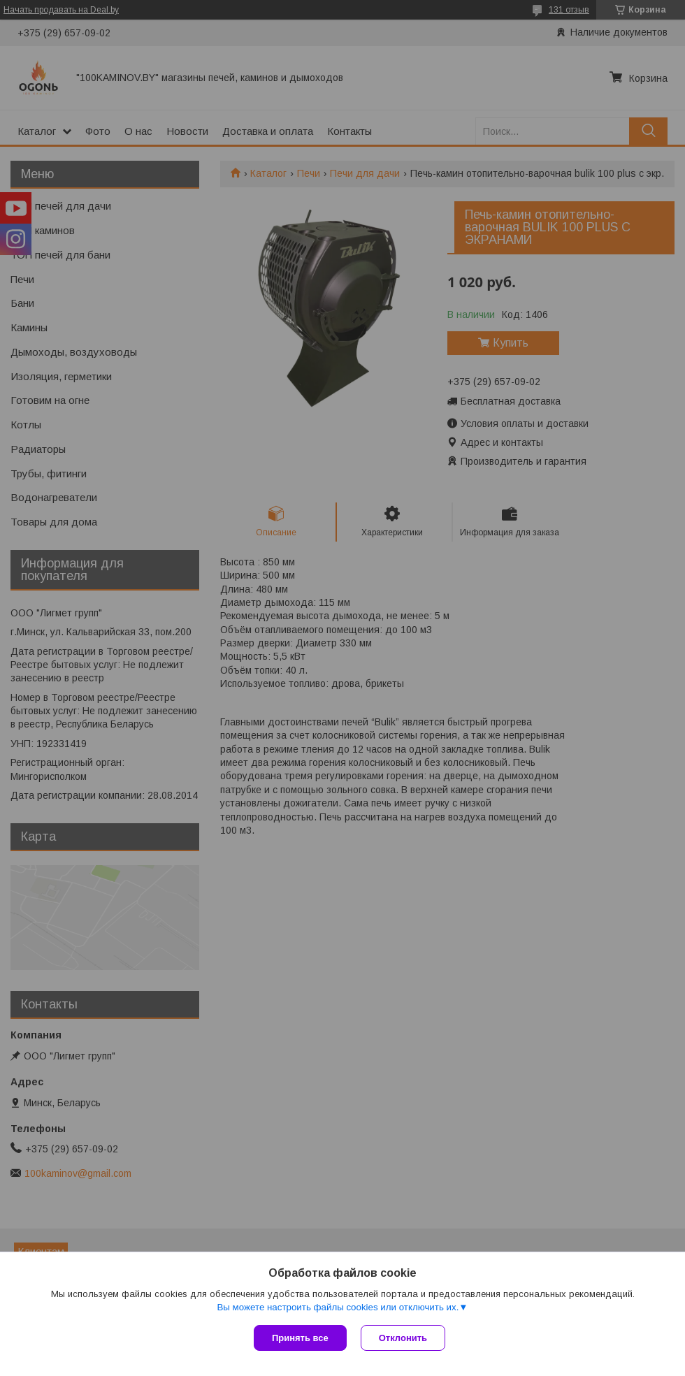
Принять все (300, 1338)
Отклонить (403, 1338)
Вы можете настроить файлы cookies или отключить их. (338, 1307)
